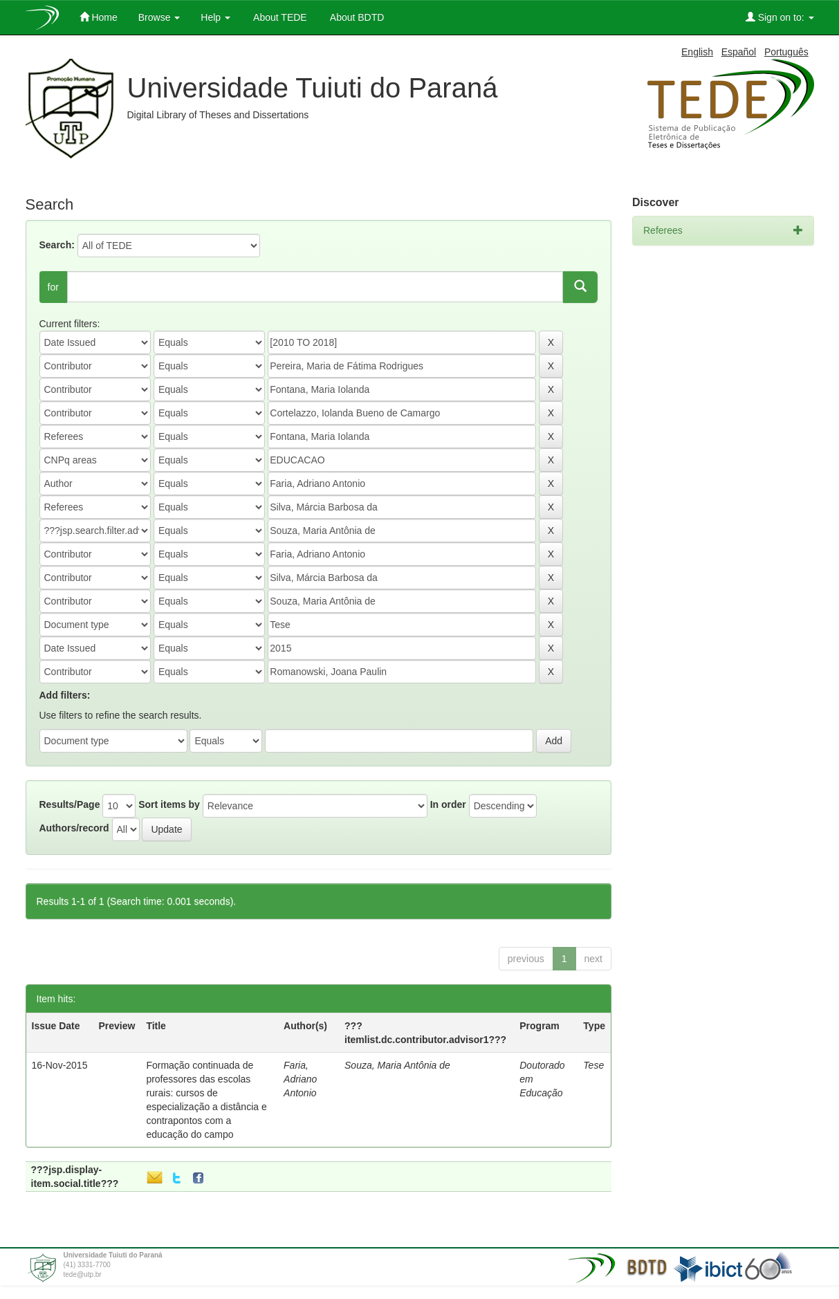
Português (786, 51)
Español (739, 51)
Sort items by (169, 804)
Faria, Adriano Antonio (300, 1079)
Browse (159, 17)
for (53, 287)
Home (99, 17)
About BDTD (356, 17)
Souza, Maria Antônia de (397, 1065)
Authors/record (74, 827)
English (697, 51)
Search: (57, 244)
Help (215, 17)
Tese (593, 1065)
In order (448, 804)
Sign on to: (780, 17)
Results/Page (69, 804)
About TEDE (279, 17)
